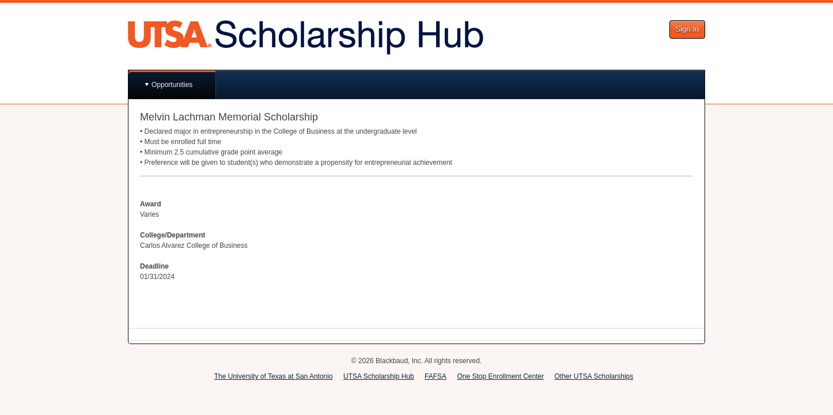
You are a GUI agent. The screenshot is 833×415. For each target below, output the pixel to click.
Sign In (687, 29)
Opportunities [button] (172, 85)
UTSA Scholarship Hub (378, 376)
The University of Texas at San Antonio (273, 376)
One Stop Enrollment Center (500, 376)
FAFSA (435, 376)
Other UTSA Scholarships (594, 376)
